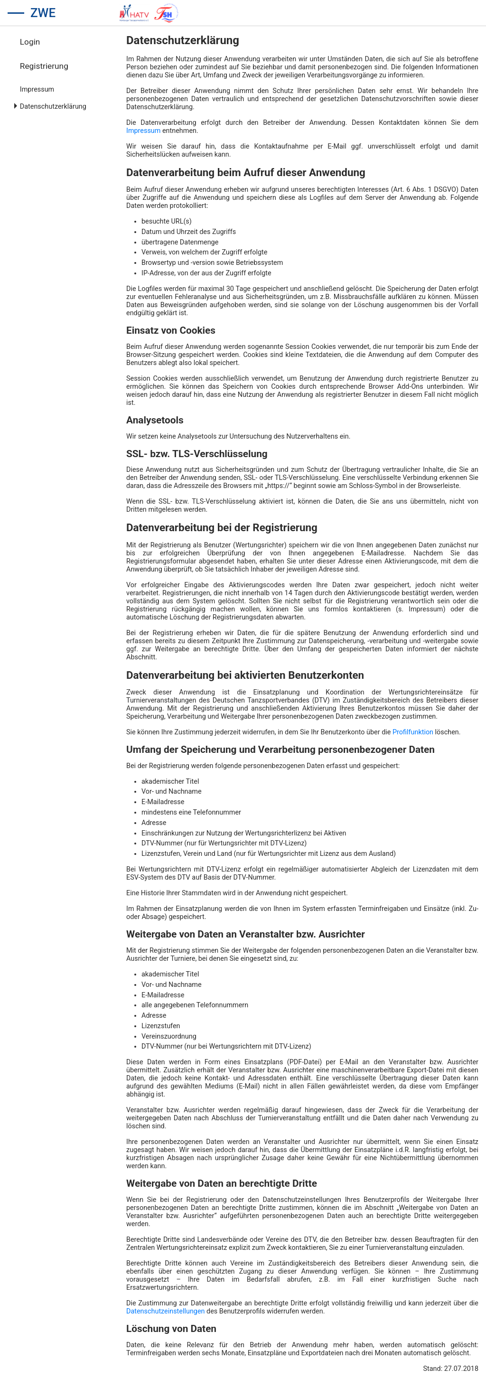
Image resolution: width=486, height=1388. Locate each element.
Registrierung (44, 66)
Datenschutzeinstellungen (165, 1311)
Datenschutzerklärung (53, 107)
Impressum (37, 89)
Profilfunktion (413, 732)
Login (30, 42)
